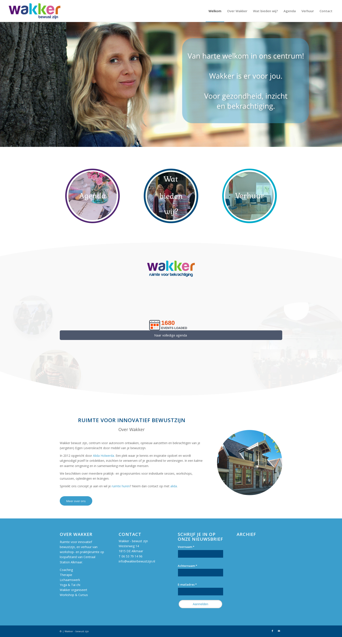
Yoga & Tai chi (70, 585)
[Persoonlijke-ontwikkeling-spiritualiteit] (171, 196)
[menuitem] (215, 11)
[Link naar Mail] (279, 631)
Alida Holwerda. (104, 456)
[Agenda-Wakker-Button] (92, 196)
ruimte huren (121, 486)
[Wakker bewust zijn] (34, 11)
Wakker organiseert (74, 590)
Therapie (66, 575)
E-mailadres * (187, 584)
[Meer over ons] (76, 501)
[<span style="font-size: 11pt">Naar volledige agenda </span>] (171, 335)
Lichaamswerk (70, 580)
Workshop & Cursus (74, 595)
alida (173, 486)
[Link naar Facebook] (272, 631)
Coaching (66, 570)
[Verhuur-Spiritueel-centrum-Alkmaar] (249, 196)
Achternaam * (187, 566)
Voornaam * (186, 547)
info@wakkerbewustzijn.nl (137, 561)
